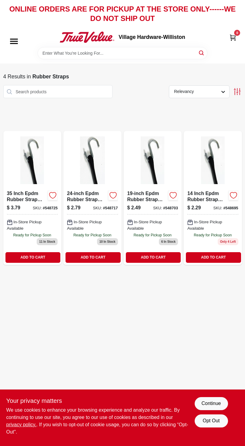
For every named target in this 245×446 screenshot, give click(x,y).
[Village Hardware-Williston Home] (87, 37)
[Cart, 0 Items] (233, 37)
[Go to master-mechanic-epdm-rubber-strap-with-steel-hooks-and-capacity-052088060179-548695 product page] (213, 198)
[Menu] (14, 42)
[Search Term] (122, 53)
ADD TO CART (33, 257)
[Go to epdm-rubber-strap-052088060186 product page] (153, 198)
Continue (211, 403)
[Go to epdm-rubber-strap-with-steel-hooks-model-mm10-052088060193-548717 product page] (92, 198)
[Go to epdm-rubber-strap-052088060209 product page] (32, 198)
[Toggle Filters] (237, 91)
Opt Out (211, 420)
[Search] (201, 53)
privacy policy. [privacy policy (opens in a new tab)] (21, 424)
